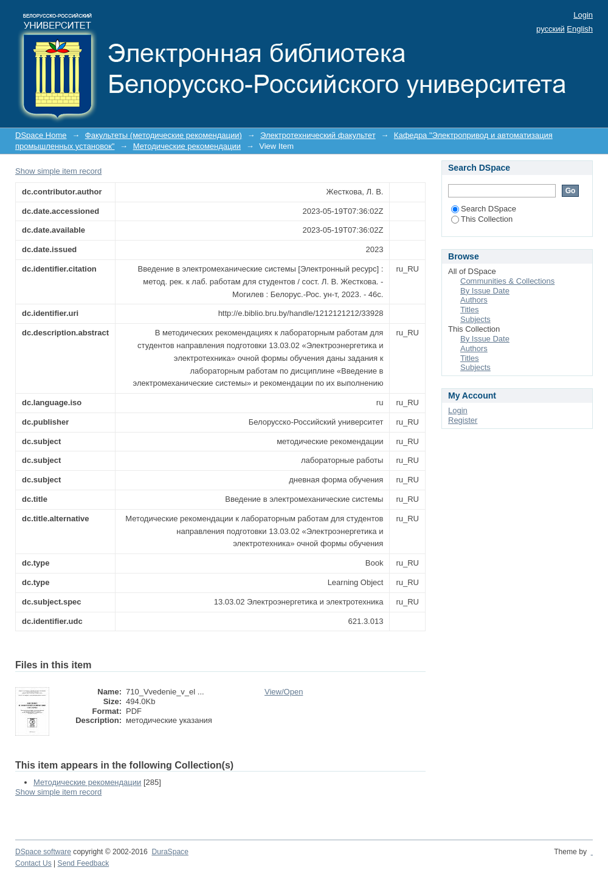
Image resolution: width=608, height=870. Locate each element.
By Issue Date (485, 290)
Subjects (475, 319)
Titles (469, 309)
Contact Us (33, 863)
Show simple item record (58, 171)
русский (550, 28)
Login (583, 14)
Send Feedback (83, 863)
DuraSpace (169, 852)
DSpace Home (41, 135)
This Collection (482, 219)
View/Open (283, 691)
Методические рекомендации (187, 146)
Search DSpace (483, 208)
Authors (474, 299)
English (580, 28)
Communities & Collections (507, 281)
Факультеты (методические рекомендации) (163, 135)
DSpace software (43, 852)
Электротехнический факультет (318, 135)
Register (462, 420)
